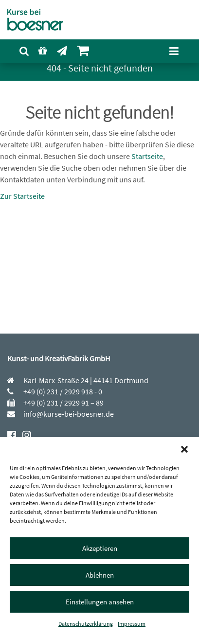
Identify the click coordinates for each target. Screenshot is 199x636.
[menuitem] (24, 51)
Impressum (131, 623)
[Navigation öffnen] (173, 51)
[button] (184, 449)
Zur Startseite (22, 196)
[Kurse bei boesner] (40, 20)
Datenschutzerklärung (85, 623)
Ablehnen (100, 575)
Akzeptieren (99, 548)
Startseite (147, 156)
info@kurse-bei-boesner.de (68, 414)
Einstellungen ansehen (100, 601)
